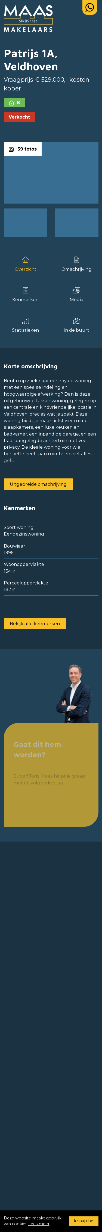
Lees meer (39, 1223)
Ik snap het (83, 1221)
